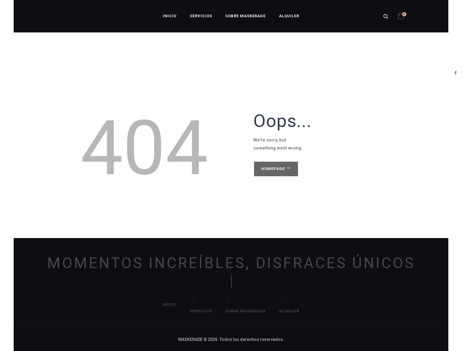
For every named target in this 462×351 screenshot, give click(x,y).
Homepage (273, 168)
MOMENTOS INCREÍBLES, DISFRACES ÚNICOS (231, 263)
